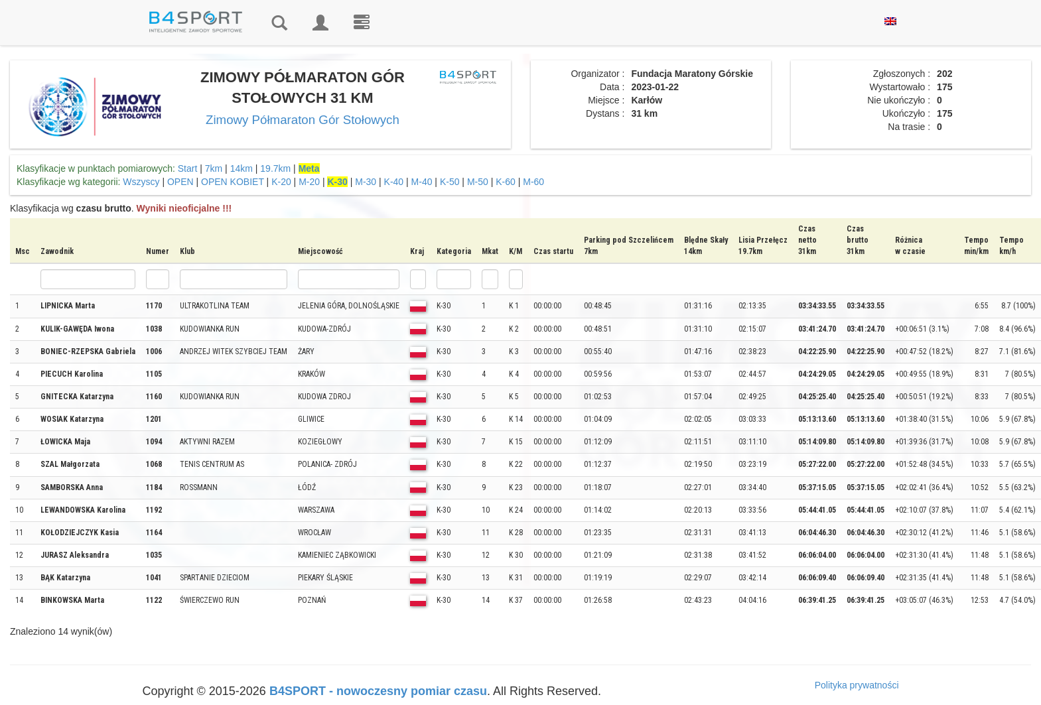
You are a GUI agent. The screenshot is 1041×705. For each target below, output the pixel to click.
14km (241, 168)
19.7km (275, 168)
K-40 (394, 181)
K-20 (281, 181)
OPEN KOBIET (232, 181)
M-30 (365, 181)
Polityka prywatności (857, 685)
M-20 (309, 181)
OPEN (180, 181)
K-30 (337, 181)
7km (213, 168)
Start (188, 168)
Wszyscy (141, 181)
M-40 (422, 181)
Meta (309, 168)
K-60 (506, 181)
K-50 (450, 181)
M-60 (533, 181)
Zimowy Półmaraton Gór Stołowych (302, 120)
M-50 (477, 181)
